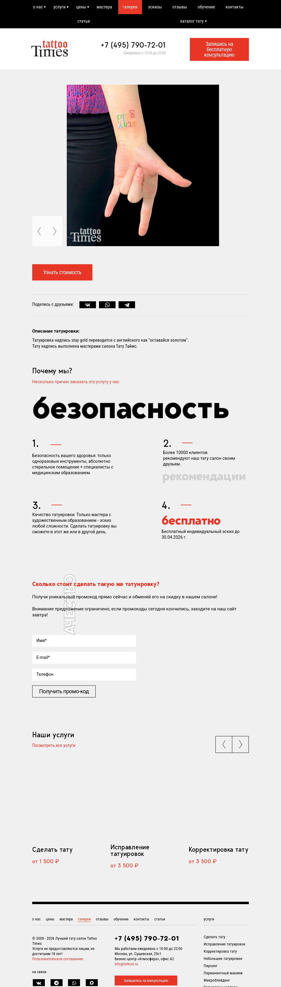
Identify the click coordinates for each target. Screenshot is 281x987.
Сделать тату (52, 849)
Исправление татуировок (130, 850)
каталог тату (192, 21)
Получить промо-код (64, 691)
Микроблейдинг (217, 980)
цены (81, 7)
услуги (60, 7)
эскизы (155, 7)
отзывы (179, 7)
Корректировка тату (218, 849)
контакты (234, 7)
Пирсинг (211, 966)
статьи (83, 21)
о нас (38, 7)
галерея (130, 7)
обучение (206, 7)
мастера (104, 7)
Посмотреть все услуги (54, 745)
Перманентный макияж (223, 973)
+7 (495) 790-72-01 (133, 44)
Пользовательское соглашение (57, 959)
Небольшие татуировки (223, 958)
